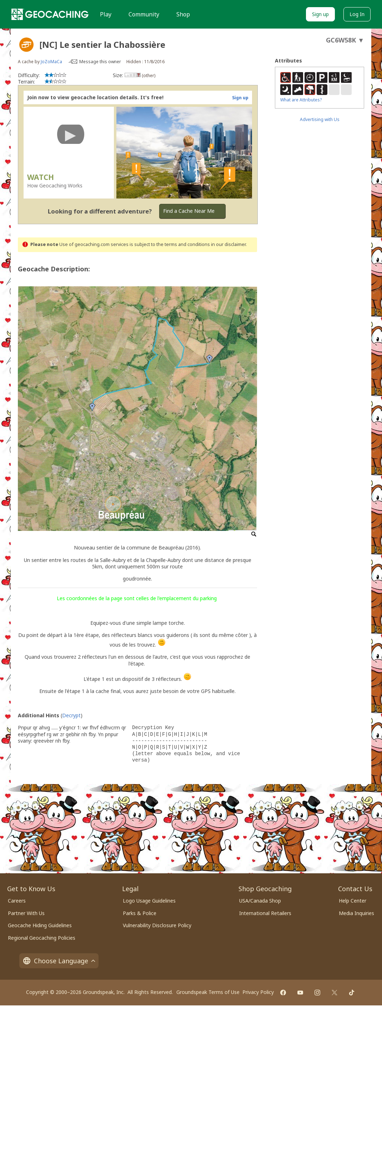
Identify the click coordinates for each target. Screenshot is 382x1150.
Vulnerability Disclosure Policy (157, 925)
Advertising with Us (320, 119)
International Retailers (265, 913)
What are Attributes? (301, 100)
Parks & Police (139, 913)
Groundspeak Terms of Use (208, 992)
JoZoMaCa (51, 62)
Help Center (352, 900)
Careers (17, 900)
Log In (357, 14)
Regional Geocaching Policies (41, 937)
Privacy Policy (258, 992)
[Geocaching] (50, 14)
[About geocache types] (26, 44)
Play (105, 14)
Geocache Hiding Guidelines (40, 925)
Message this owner (100, 62)
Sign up (320, 14)
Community (144, 14)
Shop (183, 14)
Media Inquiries (356, 913)
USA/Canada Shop (260, 900)
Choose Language (58, 960)
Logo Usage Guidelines (149, 900)
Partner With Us (26, 913)
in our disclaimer (228, 244)
